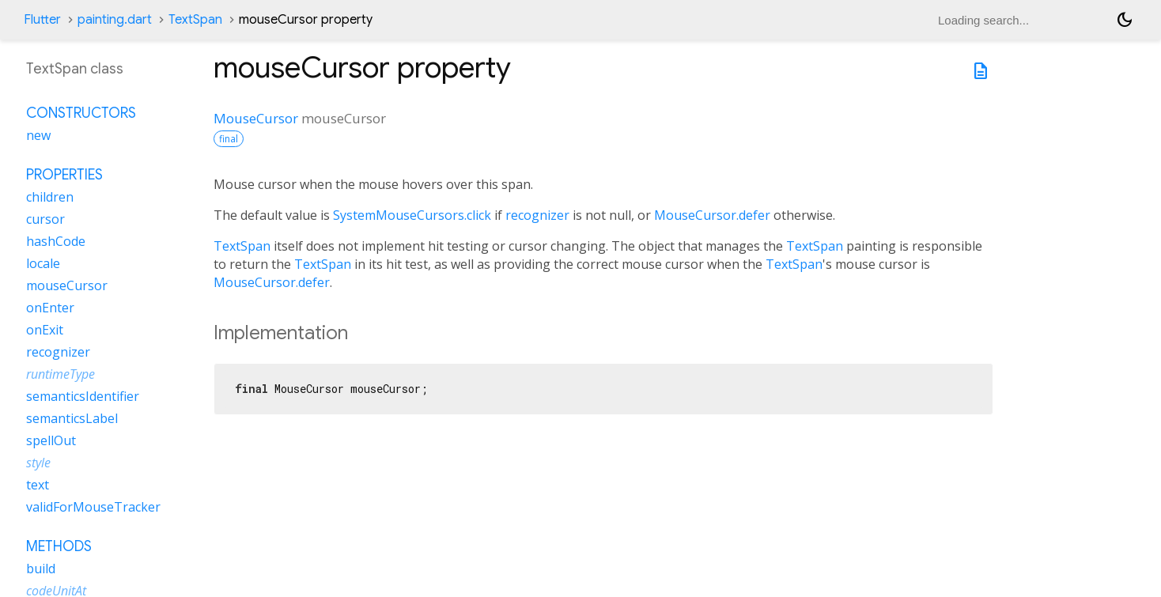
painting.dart (115, 20)
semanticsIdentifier (82, 396)
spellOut (51, 440)
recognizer (537, 215)
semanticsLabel (72, 418)
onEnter (50, 307)
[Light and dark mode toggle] (1124, 19)
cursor (45, 219)
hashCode (55, 241)
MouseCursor (256, 118)
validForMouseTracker (93, 507)
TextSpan (195, 20)
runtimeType (60, 374)
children (50, 197)
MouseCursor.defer (712, 215)
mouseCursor (67, 285)
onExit (44, 329)
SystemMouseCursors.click (412, 215)
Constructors (81, 113)
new (38, 135)
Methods (59, 546)
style (38, 462)
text (37, 484)
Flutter (42, 20)
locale (43, 263)
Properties (64, 174)
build (40, 568)
